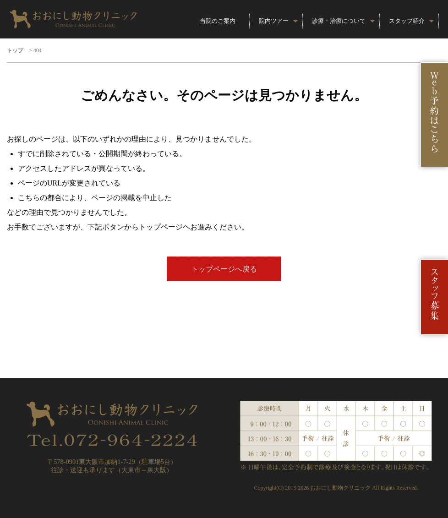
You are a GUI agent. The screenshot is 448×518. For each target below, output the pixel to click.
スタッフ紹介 (407, 20)
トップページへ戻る (224, 269)
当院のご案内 (217, 20)
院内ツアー (274, 20)
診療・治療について (339, 20)
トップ (15, 50)
